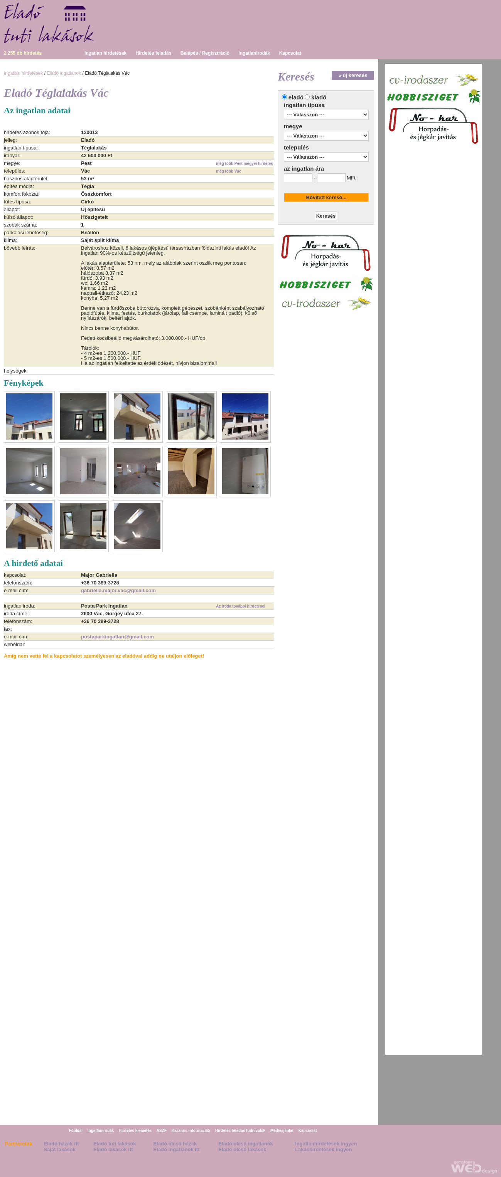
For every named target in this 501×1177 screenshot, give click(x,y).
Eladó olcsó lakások (242, 1149)
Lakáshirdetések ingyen (323, 1149)
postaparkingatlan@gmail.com (117, 637)
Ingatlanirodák (254, 53)
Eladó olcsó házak (175, 1144)
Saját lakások (59, 1149)
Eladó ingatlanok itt (177, 1149)
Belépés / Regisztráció (204, 53)
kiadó (318, 97)
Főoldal (76, 1130)
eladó (296, 97)
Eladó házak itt (61, 1144)
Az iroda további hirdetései (240, 606)
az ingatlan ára (304, 168)
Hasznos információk (191, 1130)
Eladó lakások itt (113, 1149)
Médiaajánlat (282, 1130)
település (296, 147)
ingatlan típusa (304, 105)
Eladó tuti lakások (114, 1144)
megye (293, 126)
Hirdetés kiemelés (135, 1130)
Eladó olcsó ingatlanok (245, 1144)
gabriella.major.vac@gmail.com (118, 590)
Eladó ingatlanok (64, 73)
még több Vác (228, 171)
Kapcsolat (290, 53)
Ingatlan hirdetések (105, 53)
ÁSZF (162, 1130)
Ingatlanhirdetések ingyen (326, 1144)
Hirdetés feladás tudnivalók (240, 1130)
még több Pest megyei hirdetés (244, 163)
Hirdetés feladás (154, 53)
